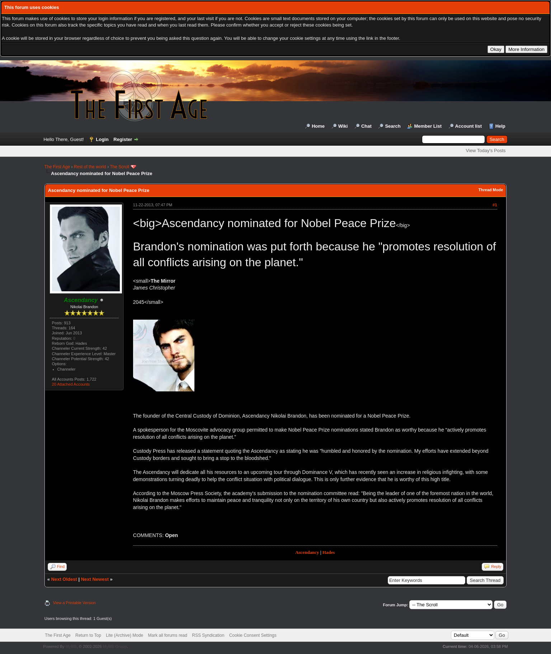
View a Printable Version (74, 603)
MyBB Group (115, 646)
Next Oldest (64, 579)
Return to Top (88, 635)
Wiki (343, 126)
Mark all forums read (167, 635)
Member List (428, 126)
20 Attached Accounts (71, 384)
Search (392, 126)
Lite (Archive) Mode (124, 635)
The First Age (57, 166)
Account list (468, 126)
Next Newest (95, 579)
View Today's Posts (485, 150)
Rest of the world (90, 166)
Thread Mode (491, 190)
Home (318, 126)
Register (122, 139)
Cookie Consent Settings (253, 635)
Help (500, 126)
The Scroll (119, 166)
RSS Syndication (208, 635)
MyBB (71, 646)
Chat (366, 126)
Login (102, 139)
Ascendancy (307, 552)
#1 (495, 205)
